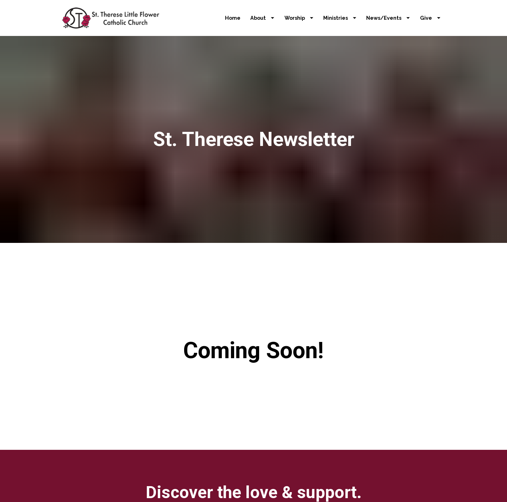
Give (430, 18)
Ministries (339, 18)
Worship (298, 18)
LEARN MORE (254, 487)
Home (232, 18)
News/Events (388, 18)
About (262, 18)
